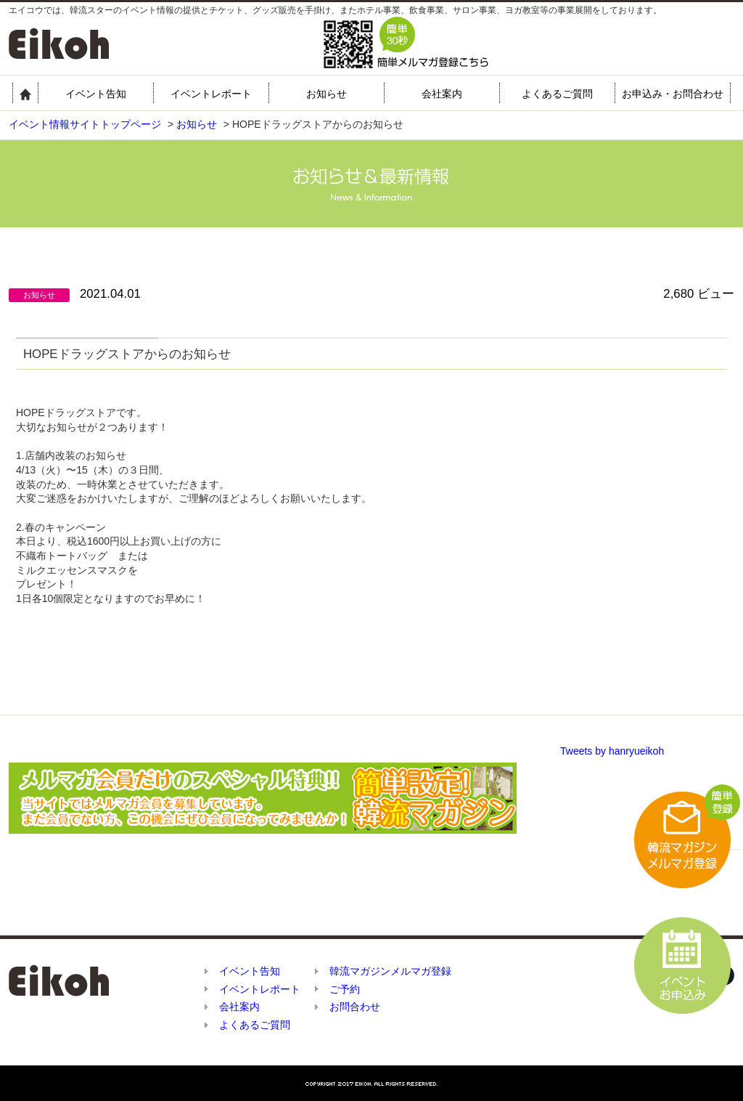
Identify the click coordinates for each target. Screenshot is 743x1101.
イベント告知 (95, 93)
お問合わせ (354, 1006)
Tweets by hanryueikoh (612, 751)
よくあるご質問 (557, 93)
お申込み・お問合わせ (672, 93)
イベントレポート (211, 93)
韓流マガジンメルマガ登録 (390, 971)
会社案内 (442, 93)
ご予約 (344, 989)
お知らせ (326, 93)
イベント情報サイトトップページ (85, 124)
